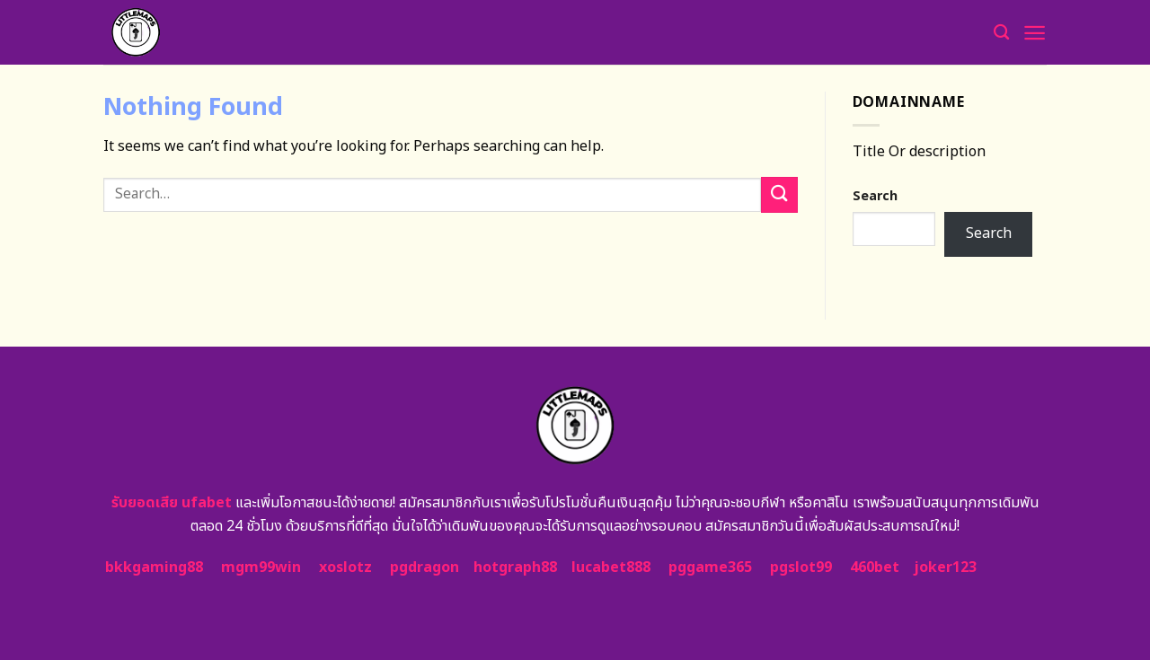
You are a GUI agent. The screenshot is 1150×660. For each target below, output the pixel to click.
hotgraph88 (515, 567)
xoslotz (345, 567)
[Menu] (1034, 33)
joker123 (945, 567)
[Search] (1001, 32)
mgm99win (261, 567)
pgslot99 (801, 567)
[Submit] (779, 194)
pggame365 (710, 567)
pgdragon (424, 567)
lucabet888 (610, 567)
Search (875, 196)
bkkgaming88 (154, 567)
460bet (874, 567)
